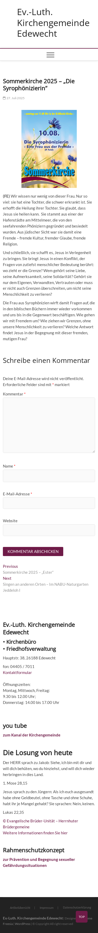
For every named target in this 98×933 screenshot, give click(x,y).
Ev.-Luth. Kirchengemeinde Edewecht (53, 23)
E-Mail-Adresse (17, 493)
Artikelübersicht (20, 907)
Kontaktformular (17, 672)
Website (10, 520)
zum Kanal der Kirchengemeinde (31, 735)
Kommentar (14, 394)
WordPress (22, 924)
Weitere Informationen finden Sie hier (35, 832)
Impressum (47, 907)
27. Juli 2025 (14, 98)
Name (9, 466)
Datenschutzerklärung (77, 907)
